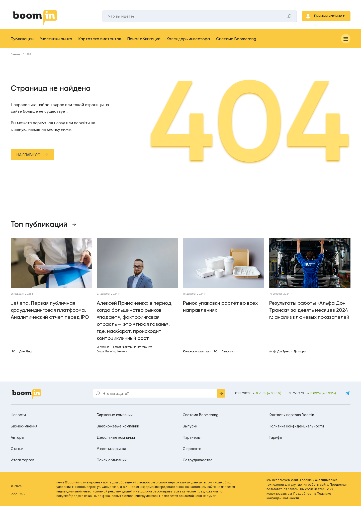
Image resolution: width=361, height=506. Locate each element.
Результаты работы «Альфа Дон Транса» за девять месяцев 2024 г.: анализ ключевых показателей (309, 310)
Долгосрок (300, 351)
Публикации (22, 38)
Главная (15, 54)
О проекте (192, 449)
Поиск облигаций (143, 38)
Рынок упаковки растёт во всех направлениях (220, 306)
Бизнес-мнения (24, 426)
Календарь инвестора (188, 38)
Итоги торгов (22, 460)
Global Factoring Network (112, 351)
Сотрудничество (198, 460)
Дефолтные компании (116, 437)
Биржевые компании (115, 415)
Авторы (17, 437)
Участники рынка (56, 38)
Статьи (17, 449)
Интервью (103, 347)
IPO (13, 351)
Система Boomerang (236, 38)
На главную (29, 154)
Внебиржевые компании (118, 426)
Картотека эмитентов (99, 38)
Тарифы (275, 437)
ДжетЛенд (25, 351)
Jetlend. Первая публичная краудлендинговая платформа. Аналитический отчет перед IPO (50, 310)
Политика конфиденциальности (296, 426)
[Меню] (345, 38)
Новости (18, 415)
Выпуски (190, 426)
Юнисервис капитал (196, 351)
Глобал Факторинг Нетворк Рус (132, 347)
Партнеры (192, 437)
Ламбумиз (227, 351)
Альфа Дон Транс (279, 351)
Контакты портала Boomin (291, 415)
